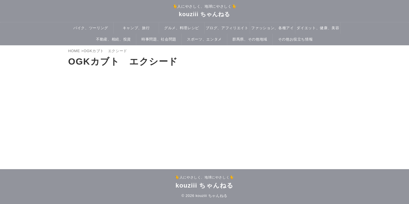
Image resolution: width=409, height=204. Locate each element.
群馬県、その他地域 (249, 39)
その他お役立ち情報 (295, 39)
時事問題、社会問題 (158, 39)
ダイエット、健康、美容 (318, 28)
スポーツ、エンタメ (204, 39)
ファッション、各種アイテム (272, 30)
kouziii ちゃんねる (204, 14)
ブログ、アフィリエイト (227, 28)
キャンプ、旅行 (136, 28)
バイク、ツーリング (90, 28)
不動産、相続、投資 (113, 39)
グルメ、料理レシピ (181, 28)
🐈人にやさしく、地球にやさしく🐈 (204, 177)
